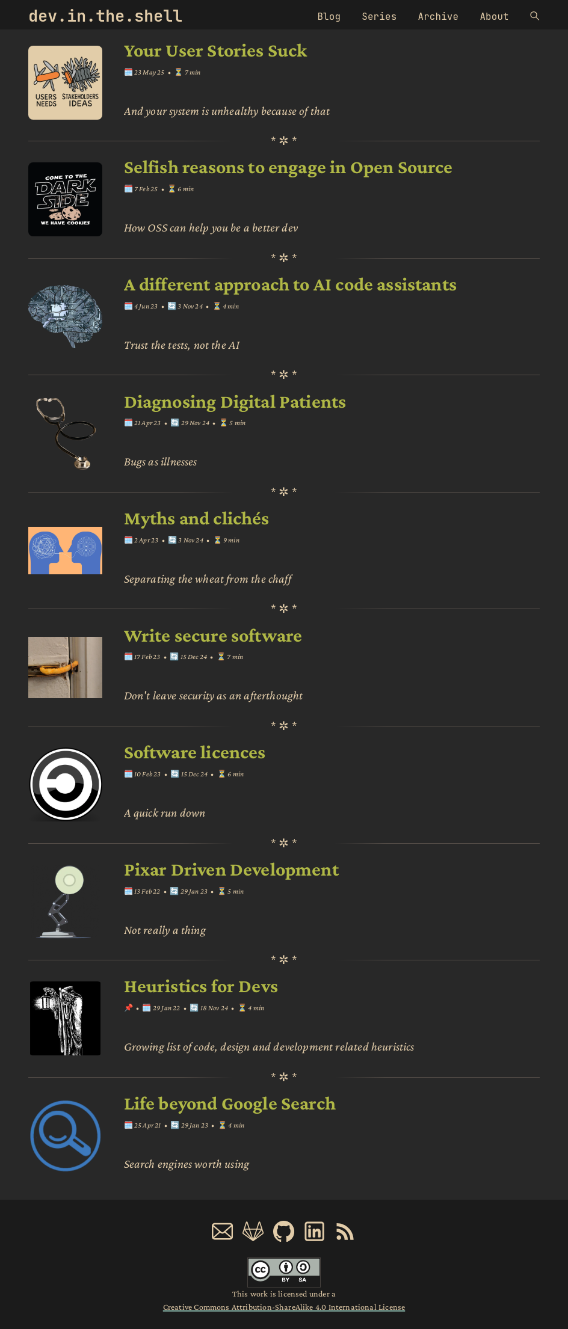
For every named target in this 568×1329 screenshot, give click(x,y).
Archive (438, 16)
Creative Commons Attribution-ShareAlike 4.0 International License (284, 1307)
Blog (329, 16)
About (494, 16)
